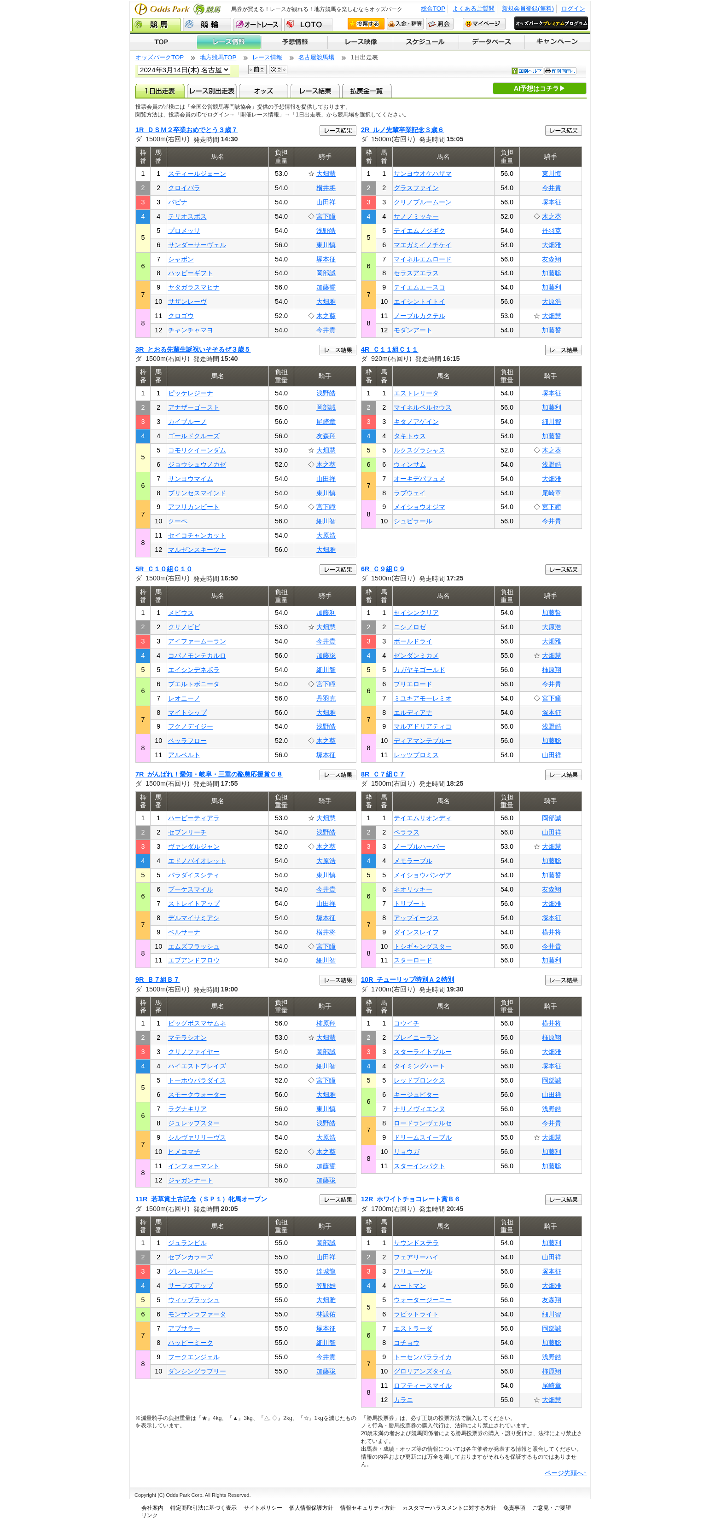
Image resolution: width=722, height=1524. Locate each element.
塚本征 (326, 259)
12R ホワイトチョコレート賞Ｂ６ (410, 1199)
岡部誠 (326, 273)
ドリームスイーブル (423, 1137)
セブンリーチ (187, 832)
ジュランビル (187, 1242)
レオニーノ (184, 698)
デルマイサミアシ (194, 917)
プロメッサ (184, 230)
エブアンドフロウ (194, 960)
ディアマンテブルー (423, 740)
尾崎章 (326, 421)
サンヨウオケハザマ (423, 173)
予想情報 (294, 42)
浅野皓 (326, 230)
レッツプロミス (416, 755)
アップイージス (416, 917)
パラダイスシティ (194, 875)
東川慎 (326, 245)
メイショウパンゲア (423, 875)
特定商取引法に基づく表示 (203, 1508)
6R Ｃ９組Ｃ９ (383, 569)
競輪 (207, 24)
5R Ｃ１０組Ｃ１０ (163, 569)
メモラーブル (413, 860)
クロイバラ (184, 187)
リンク (149, 1515)
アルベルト (184, 755)
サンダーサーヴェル (197, 245)
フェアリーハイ (416, 1257)
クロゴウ (181, 315)
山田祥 (326, 202)
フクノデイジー (190, 726)
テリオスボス (187, 216)
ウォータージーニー (423, 1300)
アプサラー (184, 1328)
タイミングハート (419, 1066)
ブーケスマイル (190, 889)
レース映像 (360, 42)
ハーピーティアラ (194, 818)
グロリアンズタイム (423, 1371)
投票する (366, 23)
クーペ (177, 521)
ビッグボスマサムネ (197, 1023)
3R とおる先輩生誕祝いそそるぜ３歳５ (192, 349)
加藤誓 (326, 287)
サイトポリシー (263, 1508)
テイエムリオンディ (423, 818)
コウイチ (406, 1023)
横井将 (326, 187)
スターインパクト (419, 1166)
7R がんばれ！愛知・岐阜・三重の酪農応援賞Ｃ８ (209, 774)
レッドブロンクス (419, 1080)
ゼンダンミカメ (416, 655)
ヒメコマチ (184, 1151)
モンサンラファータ (197, 1314)
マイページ (484, 23)
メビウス (181, 612)
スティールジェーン (197, 173)
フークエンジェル (194, 1357)
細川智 (326, 521)
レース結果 (315, 91)
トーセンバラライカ (423, 1357)
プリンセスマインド (197, 493)
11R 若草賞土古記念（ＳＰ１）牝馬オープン (201, 1199)
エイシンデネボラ (194, 669)
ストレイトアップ (194, 903)
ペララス (406, 832)
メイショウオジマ (419, 506)
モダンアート (413, 330)
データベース (492, 42)
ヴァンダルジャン (194, 846)
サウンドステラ (416, 1242)
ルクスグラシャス (419, 450)
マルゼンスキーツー (197, 549)
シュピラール (413, 521)
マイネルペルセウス (423, 407)
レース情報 (229, 42)
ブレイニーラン (416, 1037)
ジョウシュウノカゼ (197, 464)
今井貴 (326, 330)
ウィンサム (410, 464)
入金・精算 (405, 23)
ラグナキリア (187, 1109)
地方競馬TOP (218, 57)
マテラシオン (187, 1037)
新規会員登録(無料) (528, 8)
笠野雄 (326, 1285)
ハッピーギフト (190, 273)
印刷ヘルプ (527, 71)
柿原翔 (551, 669)
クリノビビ (184, 627)
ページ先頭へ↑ (566, 1473)
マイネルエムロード (423, 259)
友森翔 (551, 259)
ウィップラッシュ (194, 1300)
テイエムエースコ (419, 287)
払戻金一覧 (366, 91)
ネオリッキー (413, 889)
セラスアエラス (416, 273)
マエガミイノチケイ (423, 245)
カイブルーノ (187, 421)
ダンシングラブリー (197, 1371)
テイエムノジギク (419, 230)
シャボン (181, 259)
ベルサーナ (184, 932)
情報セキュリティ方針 (368, 1508)
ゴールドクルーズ (194, 436)
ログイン (573, 8)
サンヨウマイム (190, 478)
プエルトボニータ (194, 684)
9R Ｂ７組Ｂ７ (157, 979)
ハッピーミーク (190, 1342)
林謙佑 (326, 1314)
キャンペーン (557, 42)
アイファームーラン (197, 641)
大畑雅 (326, 301)
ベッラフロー (187, 740)
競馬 (156, 24)
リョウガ (406, 1151)
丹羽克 (551, 230)
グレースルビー (190, 1271)
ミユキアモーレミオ (423, 698)
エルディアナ (413, 712)
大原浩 (551, 301)
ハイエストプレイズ (197, 1066)
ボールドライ (413, 641)
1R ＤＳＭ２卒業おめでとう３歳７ (186, 129)
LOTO (308, 24)
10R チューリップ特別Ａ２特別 (407, 979)
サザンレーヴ (187, 301)
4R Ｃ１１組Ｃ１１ (389, 349)
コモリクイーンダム (197, 450)
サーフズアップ (190, 1285)
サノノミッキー (416, 216)
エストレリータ (416, 393)
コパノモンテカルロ (197, 655)
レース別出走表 (211, 91)
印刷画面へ (560, 71)
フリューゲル (413, 1271)
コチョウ (406, 1342)
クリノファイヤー (194, 1051)
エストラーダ (413, 1328)
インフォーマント (194, 1166)
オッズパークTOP (159, 57)
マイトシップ (187, 712)
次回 (278, 69)
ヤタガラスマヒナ (194, 287)
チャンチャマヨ (190, 330)
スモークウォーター (197, 1094)
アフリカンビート (194, 506)
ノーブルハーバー (419, 846)
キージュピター (416, 1094)
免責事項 (514, 1508)
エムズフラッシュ (194, 946)
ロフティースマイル (423, 1385)
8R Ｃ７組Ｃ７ (383, 774)
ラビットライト (416, 1314)
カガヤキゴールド (419, 669)
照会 (440, 23)
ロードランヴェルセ (423, 1123)
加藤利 (551, 287)
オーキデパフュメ (419, 478)
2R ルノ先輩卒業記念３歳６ (402, 129)
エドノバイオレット (197, 860)
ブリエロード (413, 684)
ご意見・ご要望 (551, 1508)
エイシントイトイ (419, 301)
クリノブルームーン (423, 202)
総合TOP (433, 8)
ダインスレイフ (416, 932)
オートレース (257, 24)
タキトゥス (410, 436)
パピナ (177, 202)
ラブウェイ (410, 493)
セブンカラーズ (190, 1257)
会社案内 (152, 1508)
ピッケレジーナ (190, 393)
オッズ (263, 91)
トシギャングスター (423, 946)
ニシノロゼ (410, 627)
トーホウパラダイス (197, 1080)
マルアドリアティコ (423, 726)
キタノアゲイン (416, 421)
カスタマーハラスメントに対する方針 (449, 1508)
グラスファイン (416, 187)
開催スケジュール (426, 42)
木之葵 (326, 315)
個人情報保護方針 (311, 1508)
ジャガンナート (190, 1180)
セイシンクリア (416, 612)
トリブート (410, 903)
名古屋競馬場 (316, 57)
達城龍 (326, 1271)
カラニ (403, 1399)
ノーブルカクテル (419, 315)
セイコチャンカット (197, 535)
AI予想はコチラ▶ (539, 88)
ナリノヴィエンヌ (419, 1109)
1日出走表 (160, 91)
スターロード (413, 960)
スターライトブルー (423, 1051)
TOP (163, 42)
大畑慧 (326, 173)
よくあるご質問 (474, 8)
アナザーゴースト (194, 407)
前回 (257, 69)
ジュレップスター (194, 1123)
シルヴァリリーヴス (197, 1137)
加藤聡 (551, 273)
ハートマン (410, 1285)
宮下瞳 (326, 216)
